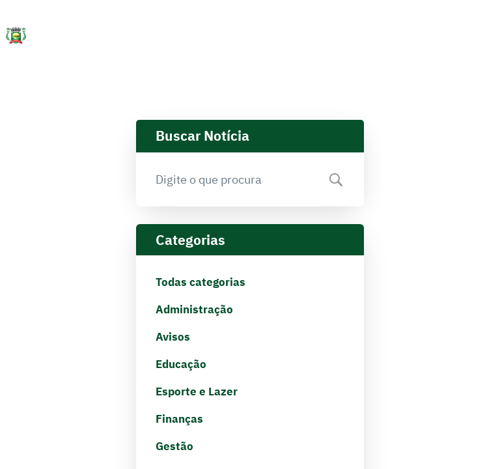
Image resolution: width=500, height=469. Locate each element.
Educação (181, 364)
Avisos (173, 337)
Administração (194, 309)
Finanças (179, 419)
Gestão (174, 446)
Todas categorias (200, 282)
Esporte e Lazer (197, 391)
